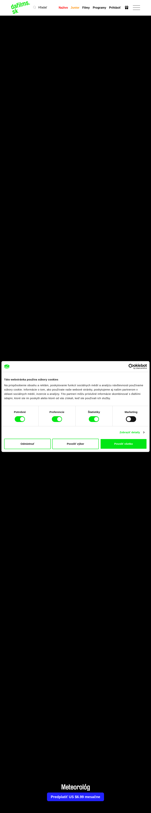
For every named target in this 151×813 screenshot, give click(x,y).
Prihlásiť (115, 7)
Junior (75, 7)
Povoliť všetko (123, 443)
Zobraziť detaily (130, 432)
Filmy (86, 7)
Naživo (63, 7)
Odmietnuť (27, 443)
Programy (99, 7)
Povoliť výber (75, 443)
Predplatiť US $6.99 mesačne (75, 797)
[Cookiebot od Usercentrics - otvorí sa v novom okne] (131, 366)
